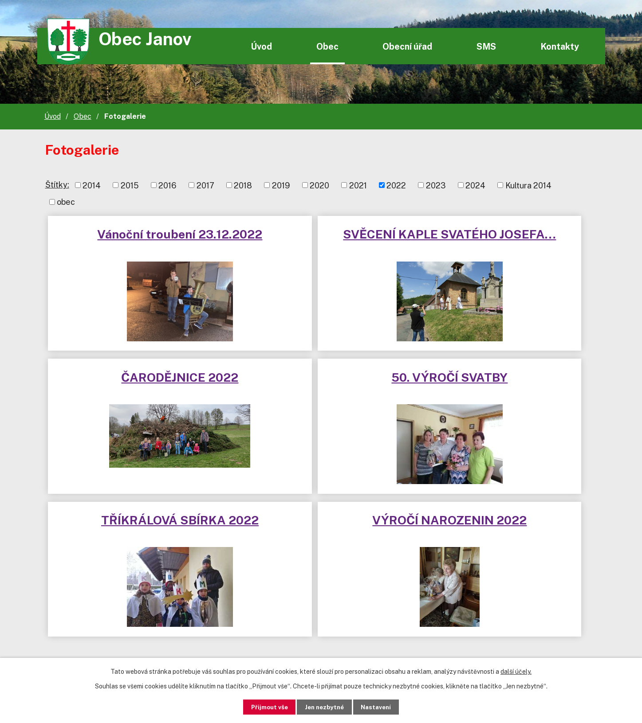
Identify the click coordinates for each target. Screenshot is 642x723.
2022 (396, 185)
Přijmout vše (263, 706)
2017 (205, 185)
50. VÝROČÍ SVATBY (137, 381)
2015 (130, 185)
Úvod (261, 46)
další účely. (516, 671)
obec (66, 202)
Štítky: (57, 184)
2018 (243, 185)
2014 (92, 185)
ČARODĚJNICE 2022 (504, 234)
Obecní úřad (407, 46)
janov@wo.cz (286, 620)
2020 (319, 185)
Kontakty (559, 46)
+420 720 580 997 (298, 602)
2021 (358, 185)
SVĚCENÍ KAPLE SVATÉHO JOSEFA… (321, 241)
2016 (167, 185)
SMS (486, 46)
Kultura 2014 (528, 185)
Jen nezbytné (324, 706)
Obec (327, 46)
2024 (475, 185)
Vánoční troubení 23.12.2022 (137, 241)
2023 (436, 185)
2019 (281, 185)
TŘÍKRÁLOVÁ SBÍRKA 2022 (321, 381)
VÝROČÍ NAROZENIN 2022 (505, 381)
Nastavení (381, 706)
